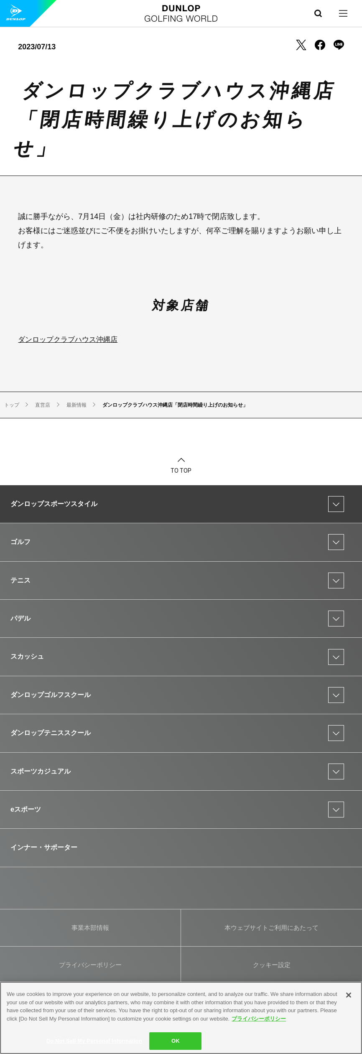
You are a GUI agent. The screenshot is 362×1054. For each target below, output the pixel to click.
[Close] (348, 995)
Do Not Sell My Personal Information (94, 1041)
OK (175, 1041)
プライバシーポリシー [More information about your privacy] (259, 1019)
